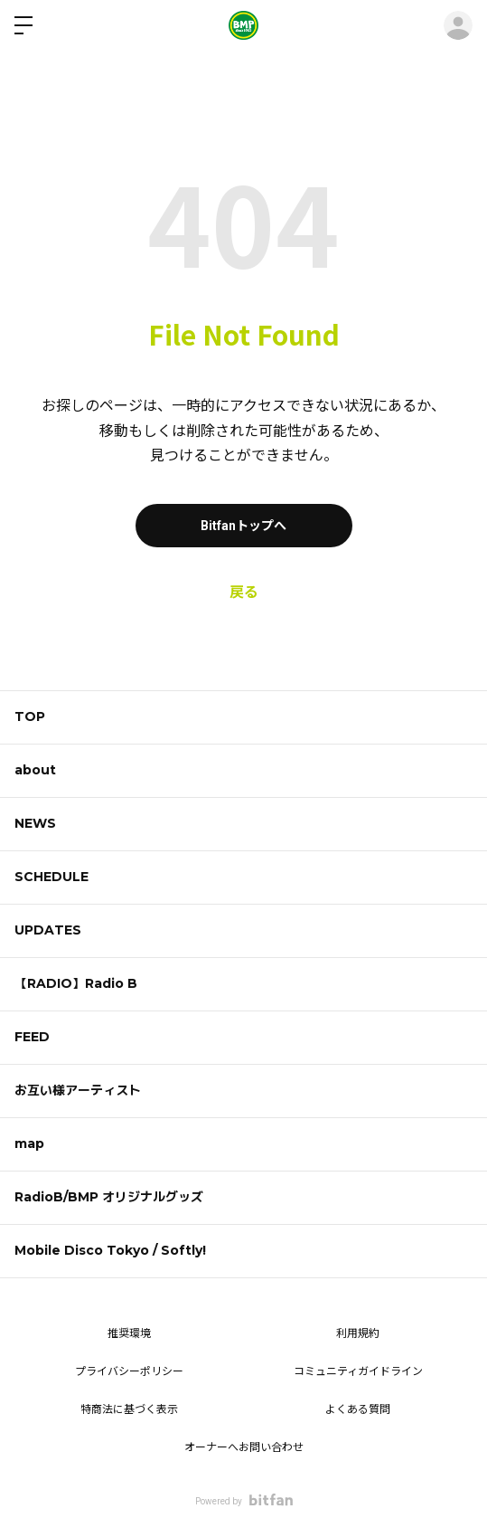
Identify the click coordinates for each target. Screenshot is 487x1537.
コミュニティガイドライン (358, 1371)
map (29, 1143)
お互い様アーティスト (77, 1090)
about (35, 770)
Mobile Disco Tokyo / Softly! (110, 1250)
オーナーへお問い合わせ (244, 1447)
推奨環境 (129, 1333)
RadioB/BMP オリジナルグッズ (108, 1197)
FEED (32, 1037)
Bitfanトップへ (243, 525)
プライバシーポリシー (129, 1371)
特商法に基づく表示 (129, 1409)
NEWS (35, 823)
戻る (243, 592)
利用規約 (357, 1333)
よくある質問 (357, 1409)
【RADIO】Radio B (75, 983)
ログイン (458, 25)
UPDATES (47, 930)
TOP (29, 716)
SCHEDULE (51, 876)
